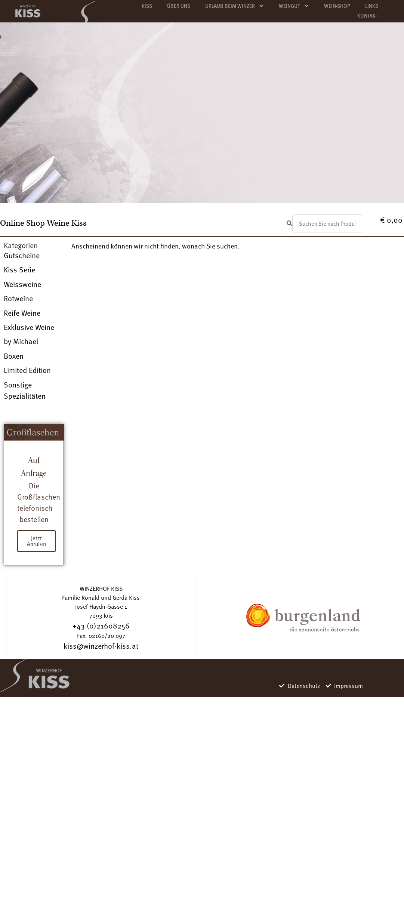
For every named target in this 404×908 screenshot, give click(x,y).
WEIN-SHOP (337, 6)
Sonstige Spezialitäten (25, 390)
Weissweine (22, 284)
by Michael (21, 341)
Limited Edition (27, 370)
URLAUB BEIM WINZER (234, 6)
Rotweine (18, 298)
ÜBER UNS (178, 6)
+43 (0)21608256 (101, 625)
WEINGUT (294, 6)
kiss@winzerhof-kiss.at (101, 645)
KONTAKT (367, 15)
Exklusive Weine (29, 327)
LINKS (371, 6)
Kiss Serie (19, 269)
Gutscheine (22, 255)
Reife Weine (22, 312)
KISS (147, 6)
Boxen (14, 355)
